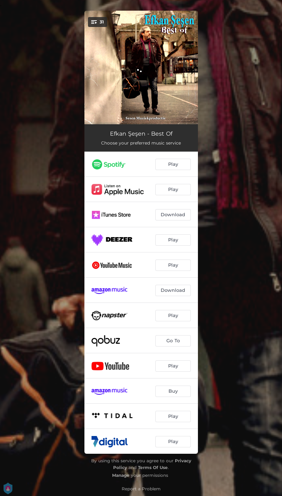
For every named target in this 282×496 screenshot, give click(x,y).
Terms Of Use (153, 467)
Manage (120, 475)
